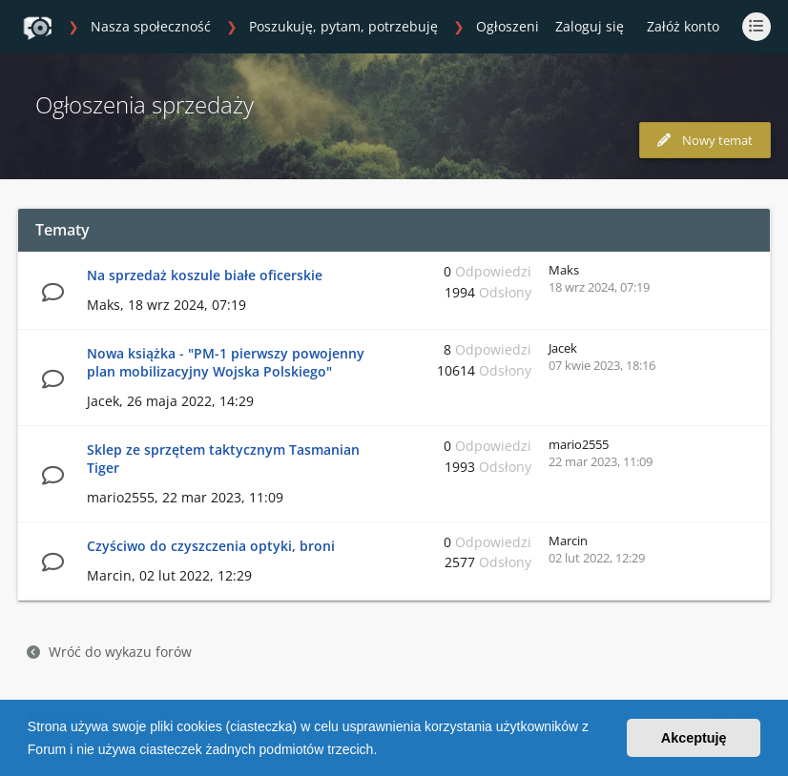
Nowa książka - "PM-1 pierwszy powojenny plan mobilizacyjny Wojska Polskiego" (225, 362)
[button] (383, 751)
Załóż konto (683, 26)
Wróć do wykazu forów (109, 652)
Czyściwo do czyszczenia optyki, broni (211, 546)
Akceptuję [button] (694, 737)
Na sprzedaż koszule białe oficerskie (204, 275)
